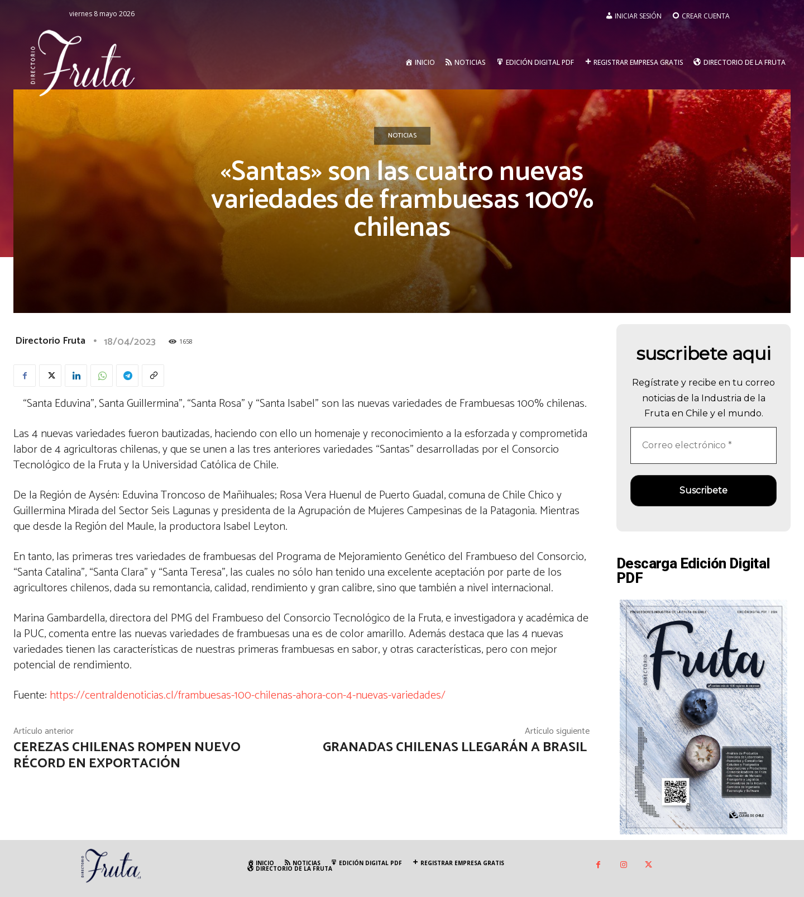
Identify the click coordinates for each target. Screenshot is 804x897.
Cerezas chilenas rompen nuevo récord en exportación (127, 756)
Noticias (402, 136)
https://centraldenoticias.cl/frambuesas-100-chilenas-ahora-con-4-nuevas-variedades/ (248, 695)
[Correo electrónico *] (703, 445)
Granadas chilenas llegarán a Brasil (456, 747)
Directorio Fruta (50, 341)
